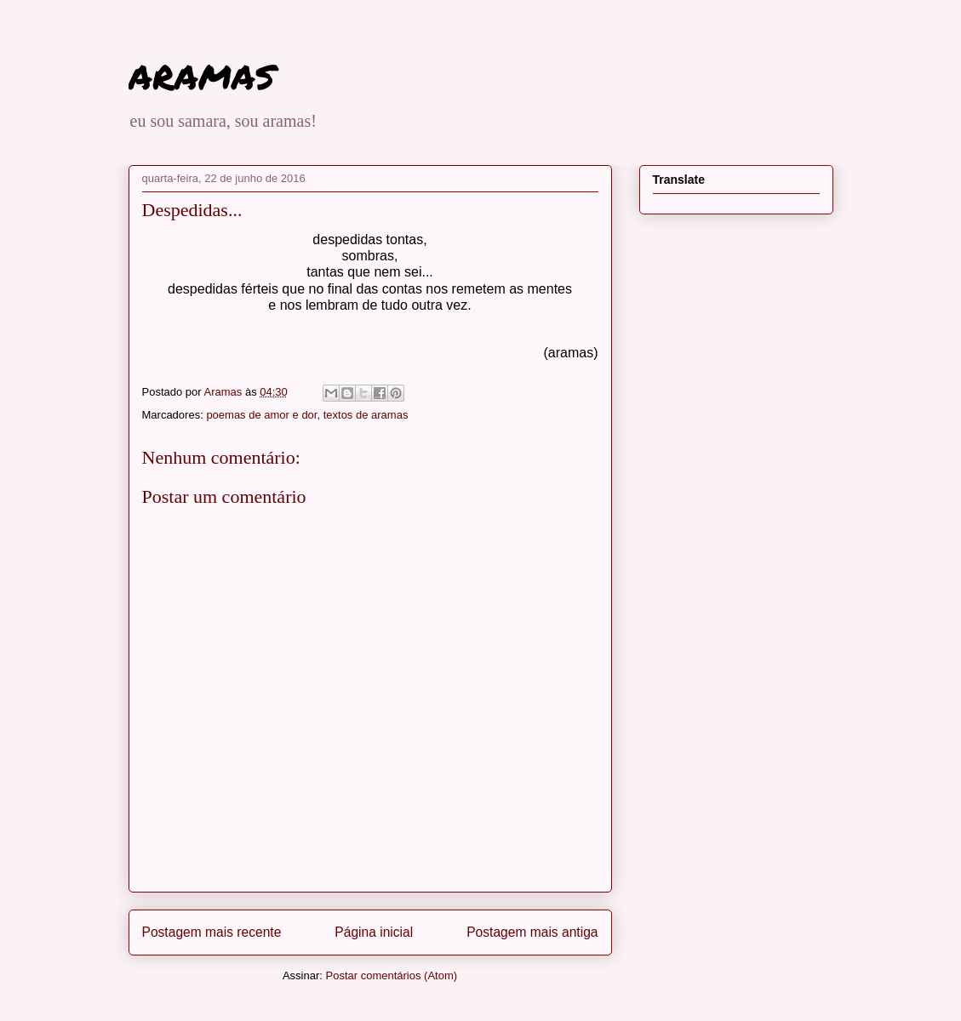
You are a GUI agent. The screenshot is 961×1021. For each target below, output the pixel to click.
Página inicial (374, 932)
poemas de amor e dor (261, 414)
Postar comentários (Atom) (391, 975)
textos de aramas (366, 414)
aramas (201, 73)
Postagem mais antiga (532, 932)
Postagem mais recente (212, 932)
